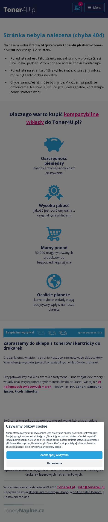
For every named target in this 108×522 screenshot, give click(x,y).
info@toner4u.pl (91, 487)
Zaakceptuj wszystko (54, 455)
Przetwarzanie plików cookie (47, 447)
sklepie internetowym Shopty (49, 492)
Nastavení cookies (16, 497)
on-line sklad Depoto (87, 492)
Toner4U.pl (66, 487)
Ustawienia (54, 463)
